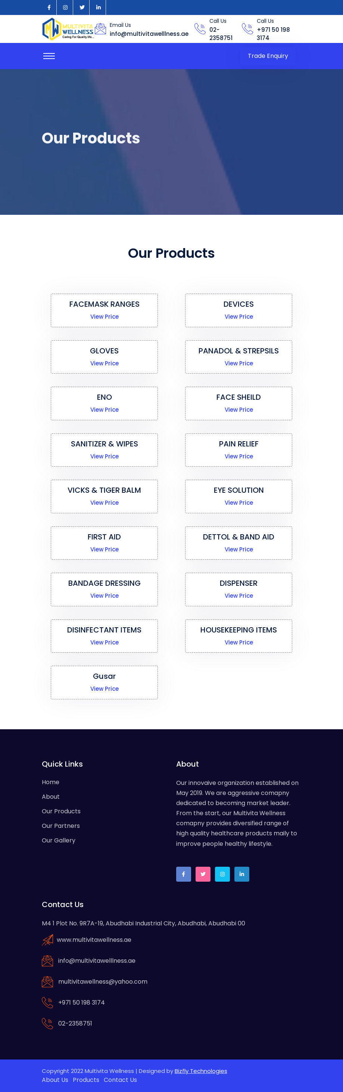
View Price (104, 317)
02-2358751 (221, 34)
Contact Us (120, 1080)
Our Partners (61, 826)
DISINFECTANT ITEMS (104, 630)
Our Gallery (58, 840)
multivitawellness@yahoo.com (102, 981)
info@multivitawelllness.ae (149, 34)
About (51, 796)
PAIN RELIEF (239, 444)
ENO (104, 397)
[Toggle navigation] (49, 56)
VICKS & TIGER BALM (104, 490)
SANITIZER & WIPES (104, 444)
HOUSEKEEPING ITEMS (238, 630)
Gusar (104, 676)
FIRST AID (104, 537)
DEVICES (239, 304)
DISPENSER (239, 583)
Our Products (61, 811)
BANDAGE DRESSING (104, 583)
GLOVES (104, 351)
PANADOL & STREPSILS (239, 351)
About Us (55, 1080)
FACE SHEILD (238, 397)
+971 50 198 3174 (81, 1002)
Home (50, 782)
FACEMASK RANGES (104, 304)
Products (86, 1080)
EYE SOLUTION (239, 490)
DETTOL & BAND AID (238, 537)
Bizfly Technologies (201, 1071)
